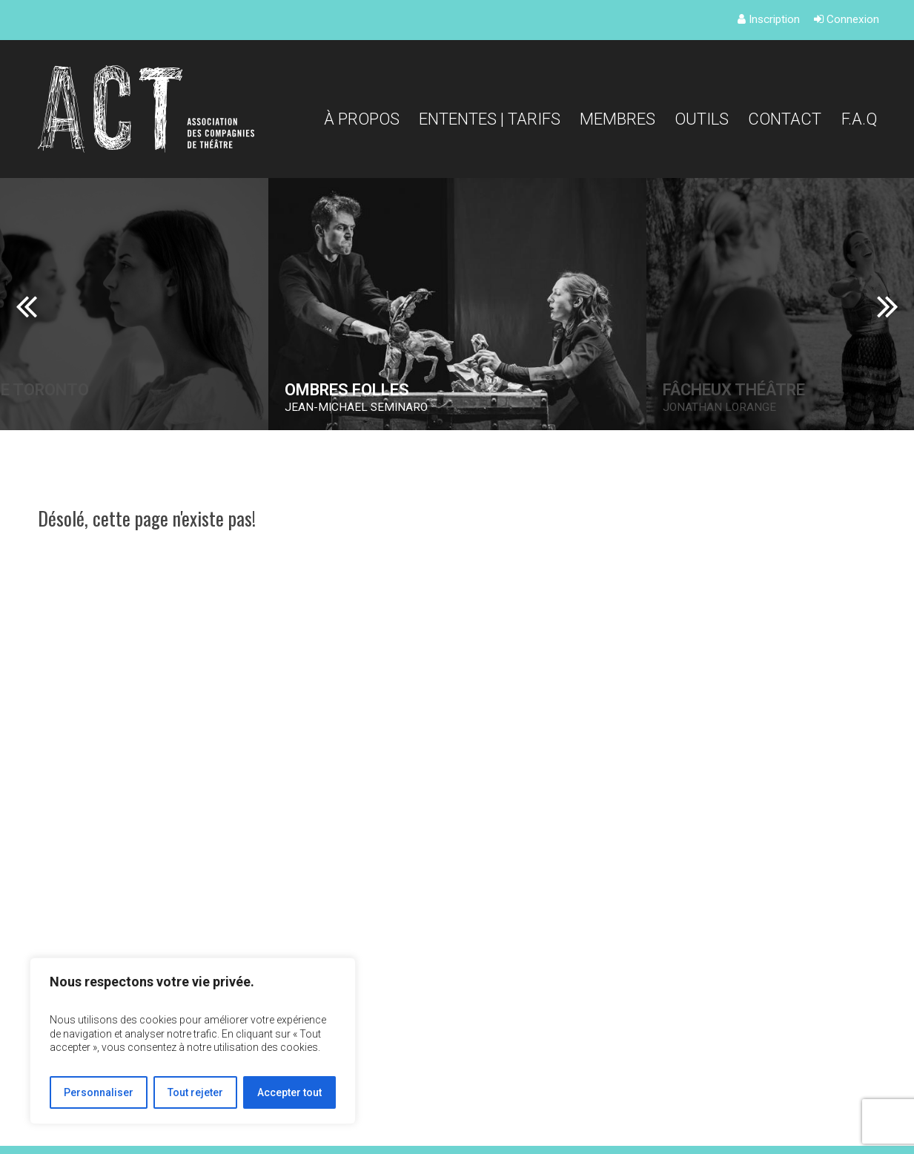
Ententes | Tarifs (489, 118)
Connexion (846, 19)
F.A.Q (859, 118)
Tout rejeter (195, 1092)
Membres (617, 118)
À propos (362, 118)
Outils (702, 118)
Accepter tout (289, 1092)
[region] (193, 1040)
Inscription (769, 19)
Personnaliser (98, 1092)
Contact (784, 118)
